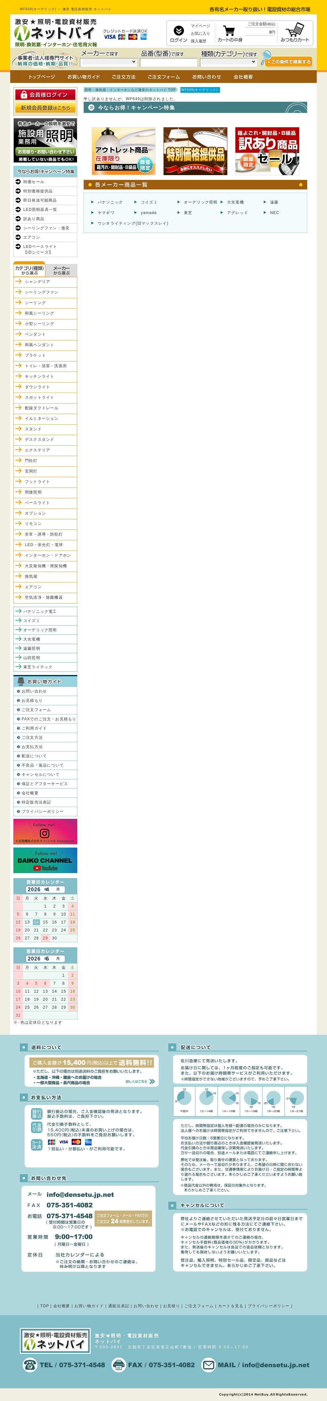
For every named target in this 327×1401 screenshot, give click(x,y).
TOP (44, 1306)
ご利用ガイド (34, 728)
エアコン (31, 237)
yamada (149, 213)
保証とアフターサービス (45, 784)
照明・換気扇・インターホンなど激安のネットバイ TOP (130, 90)
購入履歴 (198, 41)
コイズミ (149, 202)
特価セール (33, 182)
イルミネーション (42, 418)
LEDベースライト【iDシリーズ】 (40, 249)
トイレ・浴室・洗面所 (46, 366)
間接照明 (33, 492)
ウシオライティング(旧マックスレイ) (133, 223)
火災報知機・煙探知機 (46, 566)
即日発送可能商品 (40, 200)
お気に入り (200, 33)
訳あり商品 (33, 219)
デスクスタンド (39, 439)
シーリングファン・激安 (46, 228)
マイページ (200, 26)
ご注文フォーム (36, 710)
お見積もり (32, 700)
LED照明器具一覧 (40, 209)
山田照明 (31, 658)
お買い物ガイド (89, 1306)
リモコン (33, 524)
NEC (274, 213)
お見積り (171, 1306)
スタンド (33, 429)
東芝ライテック (38, 667)
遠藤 (274, 202)
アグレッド (237, 213)
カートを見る (230, 1306)
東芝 (188, 213)
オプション (35, 513)
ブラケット (35, 355)
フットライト (37, 481)
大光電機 (235, 202)
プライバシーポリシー (43, 811)
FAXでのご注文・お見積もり (49, 719)
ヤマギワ (106, 213)
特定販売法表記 (36, 802)
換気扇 (31, 576)
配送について (34, 756)
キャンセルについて (41, 774)
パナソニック (110, 202)
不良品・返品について (43, 765)
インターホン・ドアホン (48, 555)
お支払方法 (32, 747)
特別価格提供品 (38, 191)
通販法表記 (118, 1306)
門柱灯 (31, 460)
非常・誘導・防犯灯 (44, 534)
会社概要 (30, 793)
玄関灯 (31, 471)
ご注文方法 (32, 737)
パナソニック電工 (40, 611)
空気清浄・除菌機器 (44, 597)
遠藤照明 (31, 648)
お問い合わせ (34, 691)
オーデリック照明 (201, 202)
